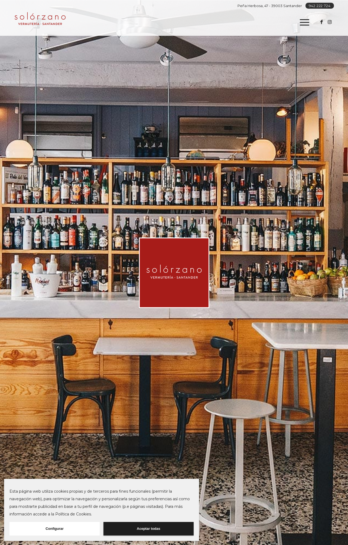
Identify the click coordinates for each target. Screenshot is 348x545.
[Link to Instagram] (330, 22)
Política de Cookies (73, 514)
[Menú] (302, 22)
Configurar (54, 529)
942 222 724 (320, 6)
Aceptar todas (148, 529)
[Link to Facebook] (322, 22)
